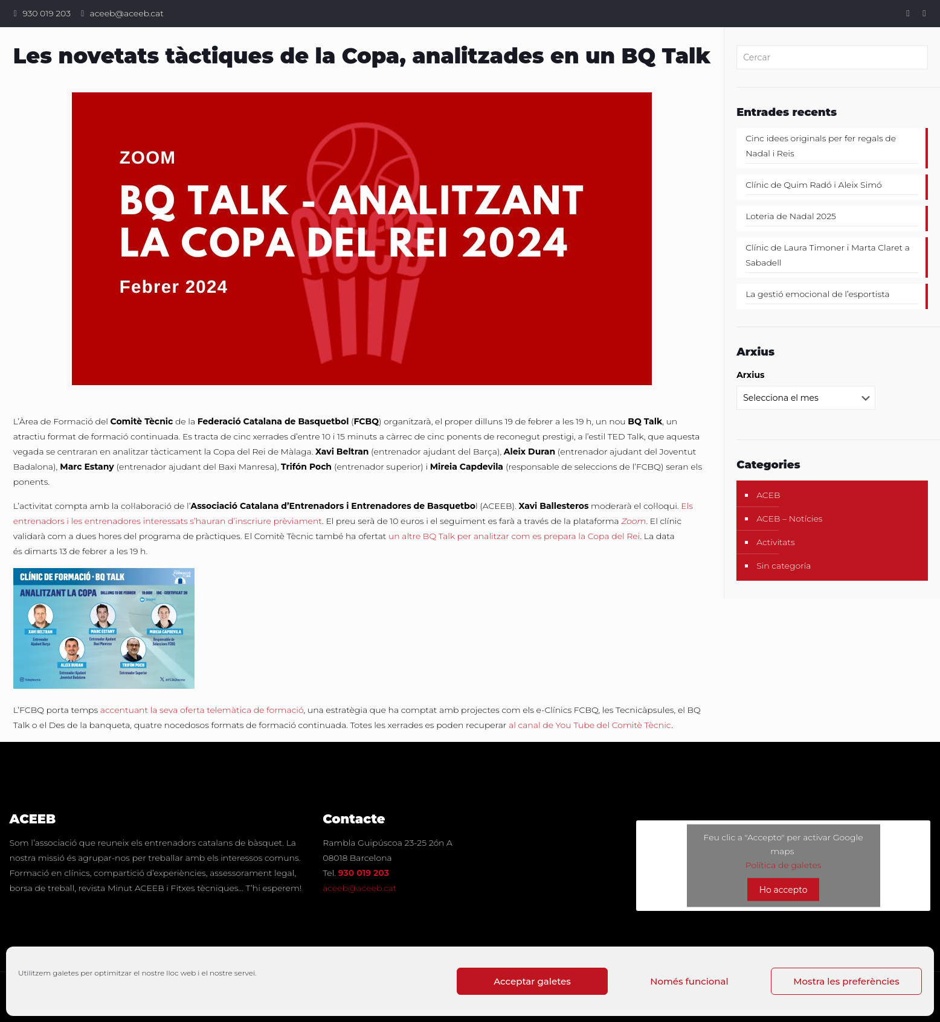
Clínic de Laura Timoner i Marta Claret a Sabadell (827, 255)
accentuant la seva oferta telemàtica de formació (202, 709)
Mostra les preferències (846, 981)
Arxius (750, 374)
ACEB (768, 495)
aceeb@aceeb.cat (127, 13)
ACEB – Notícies (789, 518)
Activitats (775, 542)
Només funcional (689, 981)
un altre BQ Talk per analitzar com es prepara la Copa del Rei (514, 536)
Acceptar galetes (532, 981)
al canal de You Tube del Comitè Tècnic (590, 725)
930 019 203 (46, 13)
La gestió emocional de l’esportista (817, 294)
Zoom (633, 521)
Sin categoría (783, 565)
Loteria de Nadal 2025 (790, 216)
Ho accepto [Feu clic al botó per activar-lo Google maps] (783, 889)
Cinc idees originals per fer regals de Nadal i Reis (820, 146)
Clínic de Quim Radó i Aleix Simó (813, 184)
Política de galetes (783, 865)
